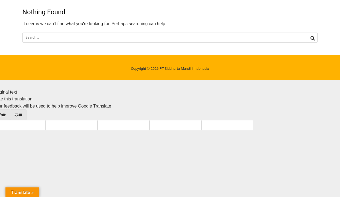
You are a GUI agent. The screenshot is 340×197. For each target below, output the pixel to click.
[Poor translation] (18, 114)
